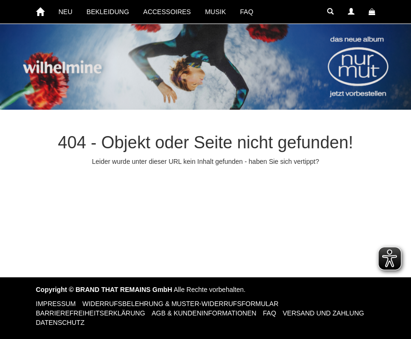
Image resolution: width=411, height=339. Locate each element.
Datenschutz (60, 322)
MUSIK (215, 12)
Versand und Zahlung (323, 313)
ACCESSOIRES (167, 12)
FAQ (246, 12)
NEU (65, 12)
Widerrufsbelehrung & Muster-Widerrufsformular (180, 303)
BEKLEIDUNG (108, 12)
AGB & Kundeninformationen (204, 313)
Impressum (56, 303)
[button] (330, 12)
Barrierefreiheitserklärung (90, 313)
